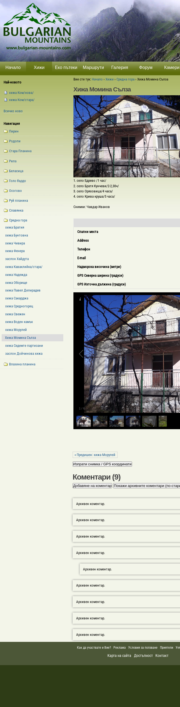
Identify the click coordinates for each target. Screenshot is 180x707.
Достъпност (143, 655)
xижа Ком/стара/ (22, 100)
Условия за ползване (143, 648)
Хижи (39, 67)
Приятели (166, 648)
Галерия (119, 67)
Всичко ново (13, 111)
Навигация (12, 124)
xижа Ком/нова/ (21, 93)
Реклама (119, 648)
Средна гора (125, 79)
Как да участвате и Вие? (94, 648)
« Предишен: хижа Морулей (95, 455)
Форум (146, 67)
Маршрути (93, 67)
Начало (13, 67)
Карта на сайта (119, 655)
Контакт (161, 655)
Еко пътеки (66, 67)
